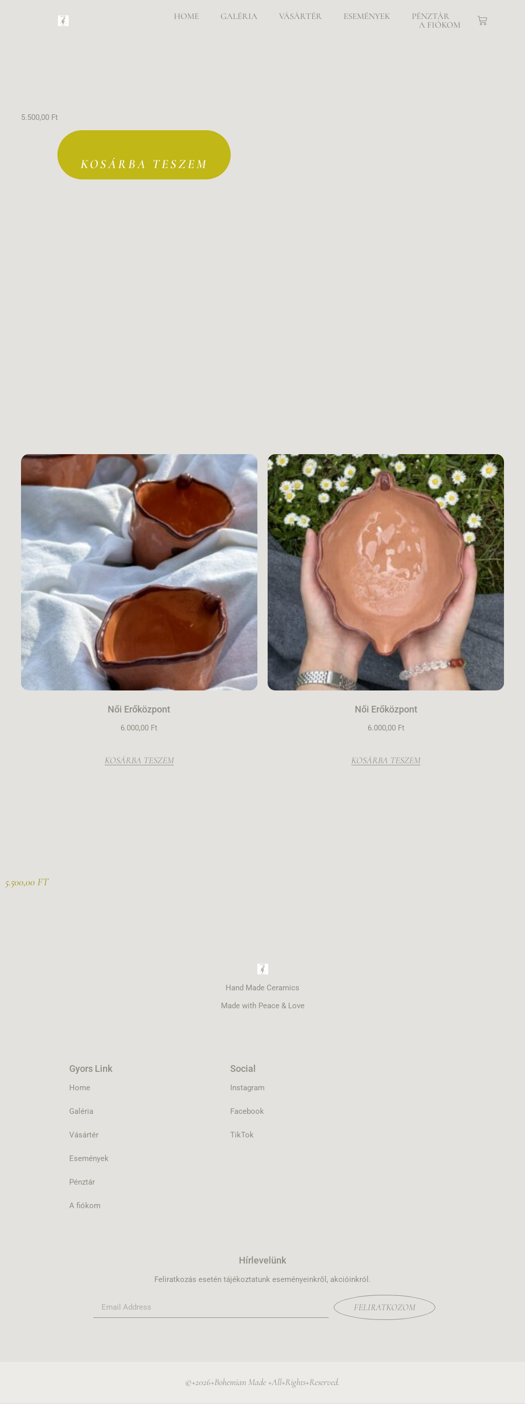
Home (186, 16)
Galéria (238, 16)
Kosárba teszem (143, 165)
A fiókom (439, 25)
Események (367, 16)
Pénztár (431, 16)
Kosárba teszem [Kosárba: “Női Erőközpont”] (139, 761)
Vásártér (300, 16)
